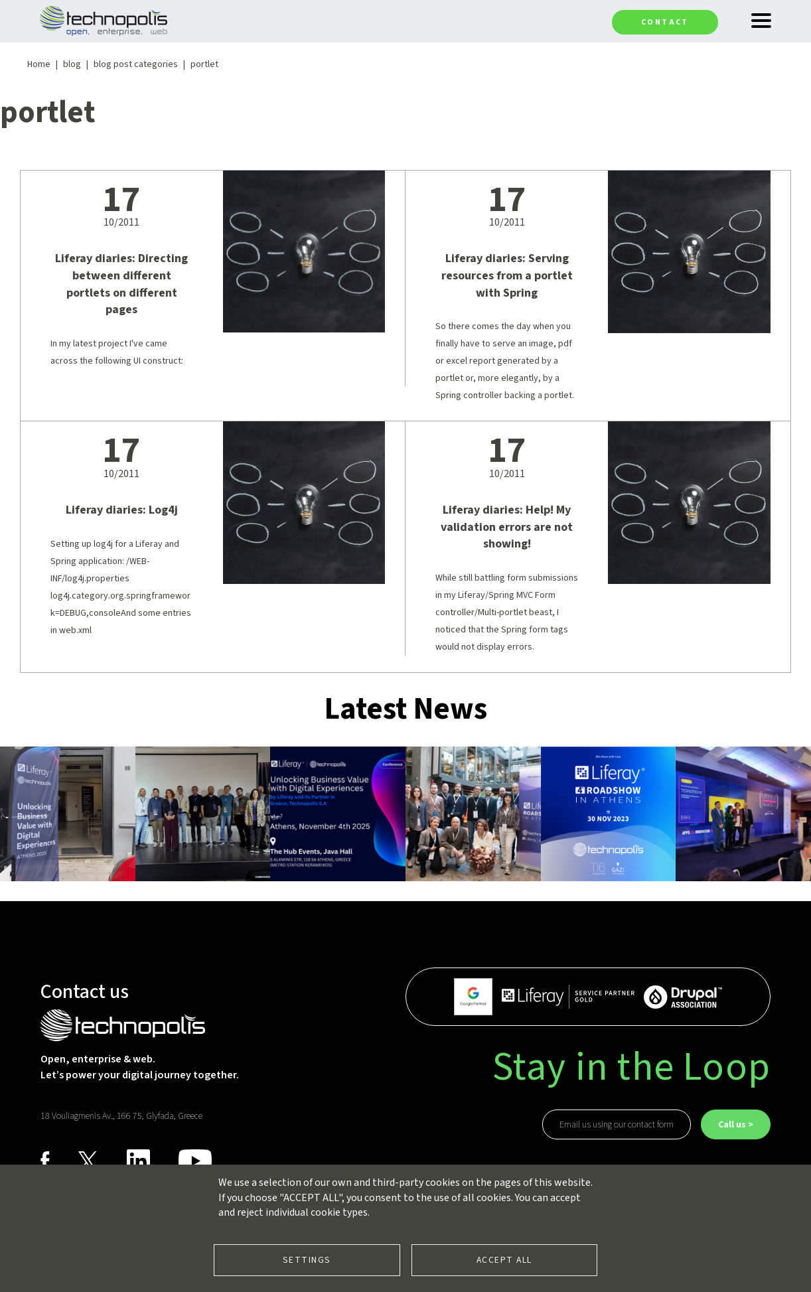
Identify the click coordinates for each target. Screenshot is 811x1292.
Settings (307, 1260)
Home (38, 64)
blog (72, 64)
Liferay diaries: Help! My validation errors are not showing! (507, 527)
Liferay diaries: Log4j (122, 510)
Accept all (504, 1260)
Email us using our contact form (616, 1124)
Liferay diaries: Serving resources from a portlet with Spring (507, 275)
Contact (665, 22)
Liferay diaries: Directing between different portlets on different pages (121, 284)
